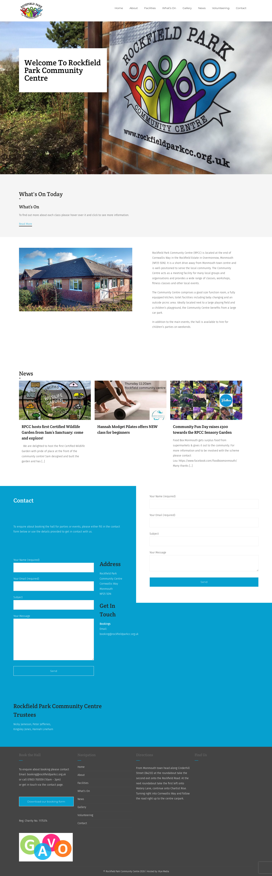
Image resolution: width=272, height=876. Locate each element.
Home (81, 767)
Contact (82, 823)
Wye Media (163, 871)
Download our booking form (46, 801)
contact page (55, 784)
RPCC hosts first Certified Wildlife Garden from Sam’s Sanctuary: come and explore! (52, 432)
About (81, 775)
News (81, 799)
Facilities (83, 783)
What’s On (84, 791)
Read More (25, 224)
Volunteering (85, 815)
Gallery (82, 807)
